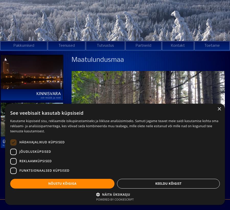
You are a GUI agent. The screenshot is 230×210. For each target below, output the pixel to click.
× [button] (219, 109)
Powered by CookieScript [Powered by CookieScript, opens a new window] (115, 199)
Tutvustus (105, 46)
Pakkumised (24, 46)
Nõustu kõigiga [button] (62, 183)
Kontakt (178, 46)
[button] (115, 194)
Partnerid (143, 46)
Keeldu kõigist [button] (168, 183)
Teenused (67, 46)
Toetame (212, 46)
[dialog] (115, 154)
